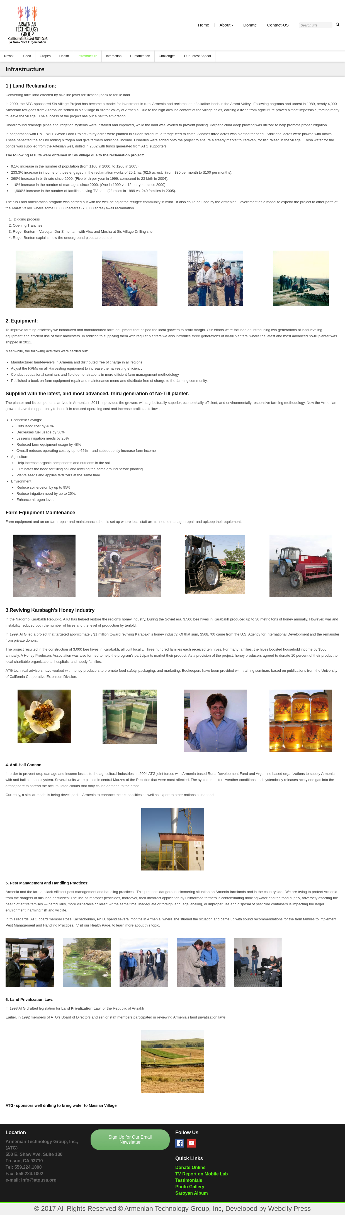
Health (64, 56)
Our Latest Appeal (197, 56)
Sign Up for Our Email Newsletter (130, 1139)
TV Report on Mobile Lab (201, 1174)
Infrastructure (87, 56)
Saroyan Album (191, 1193)
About (225, 25)
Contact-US (278, 25)
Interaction (114, 56)
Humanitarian (140, 56)
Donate (250, 25)
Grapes (45, 56)
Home (203, 25)
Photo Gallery (189, 1186)
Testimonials (188, 1180)
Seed (27, 56)
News (8, 56)
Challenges (167, 56)
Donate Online (190, 1167)
